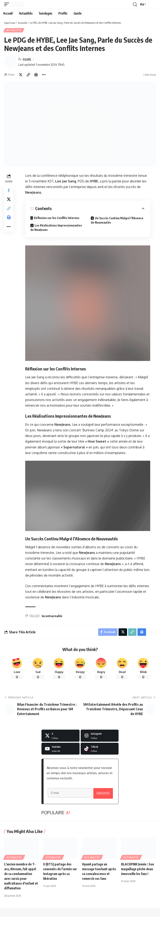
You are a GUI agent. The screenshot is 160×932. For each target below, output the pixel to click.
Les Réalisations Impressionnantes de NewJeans (56, 228)
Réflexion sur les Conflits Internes (57, 218)
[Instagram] (100, 737)
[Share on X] (20, 75)
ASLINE (27, 59)
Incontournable (52, 616)
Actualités (14, 30)
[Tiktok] (100, 750)
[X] (60, 737)
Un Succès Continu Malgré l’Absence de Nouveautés (117, 221)
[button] (7, 4)
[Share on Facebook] (9, 191)
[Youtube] (60, 750)
